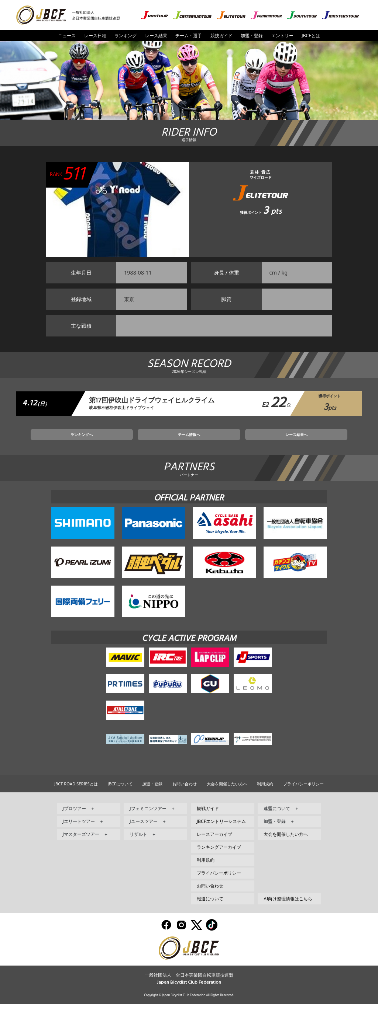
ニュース (67, 35)
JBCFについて (119, 791)
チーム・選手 (188, 35)
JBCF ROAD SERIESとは (76, 791)
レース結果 (156, 35)
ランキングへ (123, 440)
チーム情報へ (189, 440)
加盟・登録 (252, 35)
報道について (210, 906)
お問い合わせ (184, 791)
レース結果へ (254, 440)
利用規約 (265, 791)
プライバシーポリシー (303, 791)
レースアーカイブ (214, 842)
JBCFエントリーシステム (221, 829)
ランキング (125, 35)
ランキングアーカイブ (219, 855)
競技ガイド (221, 35)
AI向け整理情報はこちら (288, 906)
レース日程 (95, 35)
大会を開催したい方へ (227, 791)
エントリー (282, 35)
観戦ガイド (208, 816)
